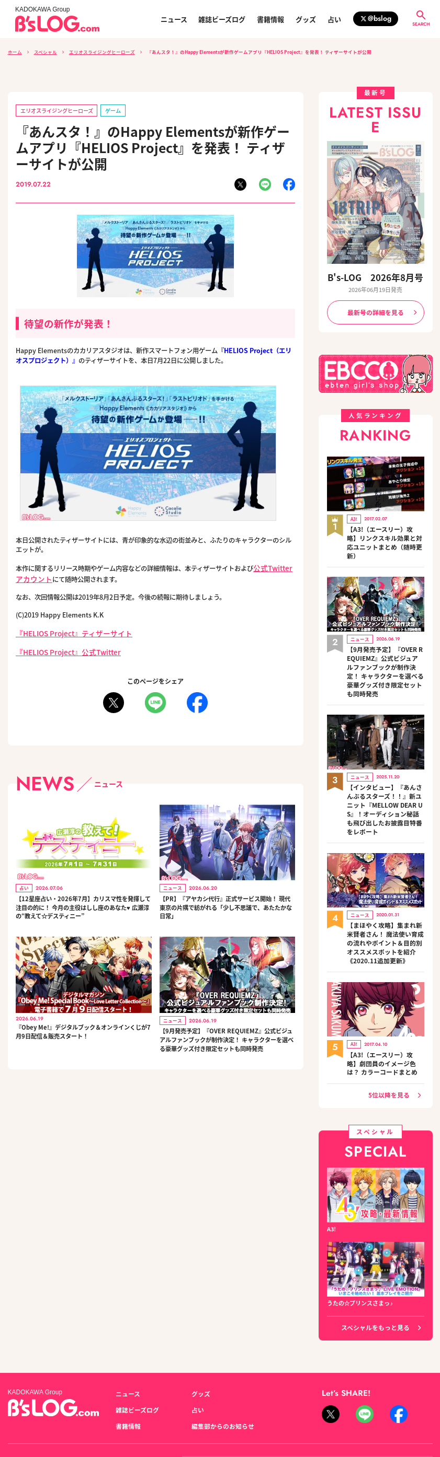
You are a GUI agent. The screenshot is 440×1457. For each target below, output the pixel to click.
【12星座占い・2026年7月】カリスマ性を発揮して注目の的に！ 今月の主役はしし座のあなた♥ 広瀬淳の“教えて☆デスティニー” (82, 903)
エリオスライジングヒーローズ (102, 52)
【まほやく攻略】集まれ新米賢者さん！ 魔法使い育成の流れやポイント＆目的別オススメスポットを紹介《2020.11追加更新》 (385, 889)
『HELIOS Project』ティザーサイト (67, 629)
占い (334, 19)
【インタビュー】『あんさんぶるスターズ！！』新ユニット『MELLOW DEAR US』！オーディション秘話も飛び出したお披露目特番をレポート (384, 767)
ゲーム (104, 109)
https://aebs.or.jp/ (360, 1415)
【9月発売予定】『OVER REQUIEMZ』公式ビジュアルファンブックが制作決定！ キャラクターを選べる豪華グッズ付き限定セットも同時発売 (226, 1043)
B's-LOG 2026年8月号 (375, 276)
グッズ (306, 19)
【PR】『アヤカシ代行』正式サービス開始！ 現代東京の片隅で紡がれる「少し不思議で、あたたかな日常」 (227, 903)
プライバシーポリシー (146, 1402)
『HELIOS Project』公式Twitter (63, 647)
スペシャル (45, 52)
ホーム (15, 52)
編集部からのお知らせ (220, 1362)
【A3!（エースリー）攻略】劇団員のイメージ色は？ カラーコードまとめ (385, 1004)
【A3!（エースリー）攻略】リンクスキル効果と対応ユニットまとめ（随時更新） (384, 531)
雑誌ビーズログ (221, 19)
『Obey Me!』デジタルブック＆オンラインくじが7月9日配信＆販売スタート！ (81, 1030)
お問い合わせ (88, 1402)
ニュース (174, 19)
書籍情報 (270, 19)
